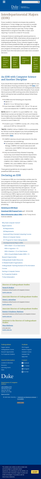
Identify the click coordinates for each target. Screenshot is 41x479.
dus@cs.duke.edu (7, 292)
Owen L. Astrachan (9, 300)
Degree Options (7, 226)
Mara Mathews (7, 325)
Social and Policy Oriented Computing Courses (17, 234)
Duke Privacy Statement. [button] (8, 476)
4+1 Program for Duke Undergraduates (15, 240)
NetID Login (20, 402)
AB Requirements (8, 231)
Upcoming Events (6, 367)
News (2, 370)
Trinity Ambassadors (8, 277)
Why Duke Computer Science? (11, 223)
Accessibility (20, 399)
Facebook (26, 363)
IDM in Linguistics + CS (25, 60)
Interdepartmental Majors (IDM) (13, 243)
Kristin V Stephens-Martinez (12, 312)
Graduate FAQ (25, 354)
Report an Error (5, 394)
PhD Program (25, 347)
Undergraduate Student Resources (12, 260)
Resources (4, 365)
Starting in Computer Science (11, 271)
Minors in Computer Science (11, 237)
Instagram (26, 369)
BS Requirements (8, 228)
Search (38, 2)
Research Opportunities (9, 257)
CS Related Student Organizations (12, 263)
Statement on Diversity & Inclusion (27, 397)
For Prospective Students (9, 274)
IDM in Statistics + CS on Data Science (6, 62)
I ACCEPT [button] (35, 472)
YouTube (26, 371)
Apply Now (25, 356)
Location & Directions (7, 363)
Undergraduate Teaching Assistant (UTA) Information (18, 265)
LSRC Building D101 (6, 387)
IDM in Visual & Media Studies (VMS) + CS (36, 64)
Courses (4, 268)
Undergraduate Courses (7, 349)
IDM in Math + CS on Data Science (15, 62)
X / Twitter (26, 366)
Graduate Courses (26, 352)
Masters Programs (27, 349)
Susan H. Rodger (8, 288)
